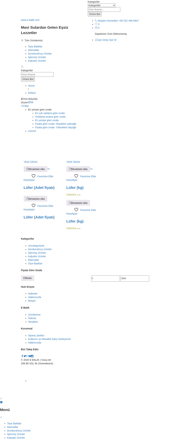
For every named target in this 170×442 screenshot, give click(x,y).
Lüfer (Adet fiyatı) (39, 187)
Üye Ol (112, 39)
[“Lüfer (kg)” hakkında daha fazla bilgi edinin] (78, 169)
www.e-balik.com (30, 20)
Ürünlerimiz (34, 314)
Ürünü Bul (94, 14)
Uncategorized (36, 245)
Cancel (32, 131)
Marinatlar (33, 50)
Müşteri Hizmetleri (108, 20)
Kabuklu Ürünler (37, 60)
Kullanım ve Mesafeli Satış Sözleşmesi (49, 339)
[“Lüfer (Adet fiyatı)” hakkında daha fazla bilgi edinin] (35, 169)
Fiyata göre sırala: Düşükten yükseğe (55, 123)
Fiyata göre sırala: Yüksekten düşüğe (55, 127)
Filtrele (27, 278)
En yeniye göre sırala (47, 120)
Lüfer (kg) (75, 187)
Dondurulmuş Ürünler (40, 53)
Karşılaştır (29, 180)
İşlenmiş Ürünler (37, 57)
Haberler (33, 293)
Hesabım (33, 321)
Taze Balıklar (35, 46)
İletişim (32, 300)
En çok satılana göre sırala (50, 113)
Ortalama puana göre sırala (50, 116)
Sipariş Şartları (36, 335)
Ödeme (32, 318)
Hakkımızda (34, 297)
